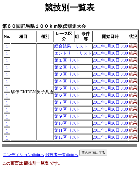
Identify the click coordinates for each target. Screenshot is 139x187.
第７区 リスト (67, 102)
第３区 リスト (67, 74)
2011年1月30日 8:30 (110, 46)
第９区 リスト (67, 116)
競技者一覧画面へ (61, 154)
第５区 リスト (67, 88)
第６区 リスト (67, 95)
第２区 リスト (67, 67)
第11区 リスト (67, 130)
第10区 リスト (67, 123)
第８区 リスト (67, 109)
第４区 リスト (67, 81)
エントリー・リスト (73, 53)
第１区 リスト (67, 60)
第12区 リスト (67, 137)
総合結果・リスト (70, 46)
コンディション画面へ (23, 154)
